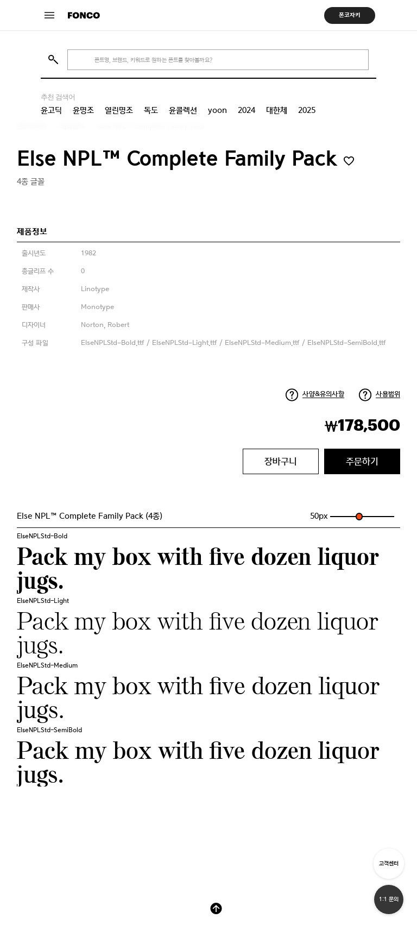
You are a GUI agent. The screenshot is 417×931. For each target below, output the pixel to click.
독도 (151, 110)
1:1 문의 (389, 899)
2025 (306, 110)
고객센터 (389, 863)
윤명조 (83, 110)
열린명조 (119, 110)
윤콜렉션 (183, 110)
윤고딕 (51, 110)
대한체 (276, 110)
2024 (246, 110)
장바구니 (280, 461)
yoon (217, 110)
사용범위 (388, 394)
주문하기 (362, 461)
